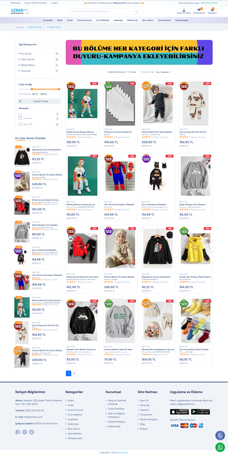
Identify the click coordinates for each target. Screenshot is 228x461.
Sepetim (144, 415)
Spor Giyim (147, 20)
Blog (142, 429)
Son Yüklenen (163, 72)
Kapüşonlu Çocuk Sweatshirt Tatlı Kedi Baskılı (46, 151)
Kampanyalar (181, 20)
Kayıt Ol (144, 406)
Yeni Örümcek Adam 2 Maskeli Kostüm (47, 276)
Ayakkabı (118, 20)
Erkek (70, 20)
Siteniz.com (122, 458)
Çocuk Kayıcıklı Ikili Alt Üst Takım (45, 327)
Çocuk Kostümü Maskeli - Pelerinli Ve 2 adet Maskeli (45, 251)
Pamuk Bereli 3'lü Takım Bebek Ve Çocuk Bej (47, 176)
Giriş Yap (145, 410)
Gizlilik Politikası (116, 427)
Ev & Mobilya (102, 20)
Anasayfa (48, 20)
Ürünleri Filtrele (41, 101)
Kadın (60, 20)
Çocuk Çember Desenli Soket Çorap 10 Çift (194, 355)
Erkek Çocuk (55, 27)
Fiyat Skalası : (25, 94)
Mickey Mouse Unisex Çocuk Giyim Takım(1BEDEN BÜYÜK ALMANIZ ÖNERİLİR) (46, 302)
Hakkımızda (15, 3)
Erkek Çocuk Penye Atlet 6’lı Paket (118, 133)
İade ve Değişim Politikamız (116, 421)
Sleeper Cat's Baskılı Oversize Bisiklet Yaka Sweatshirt (81, 355)
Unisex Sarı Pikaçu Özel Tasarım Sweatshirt (195, 281)
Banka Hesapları (149, 425)
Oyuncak (40, 71)
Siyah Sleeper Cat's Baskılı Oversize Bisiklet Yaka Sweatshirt (45, 226)
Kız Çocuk (40, 53)
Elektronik (132, 20)
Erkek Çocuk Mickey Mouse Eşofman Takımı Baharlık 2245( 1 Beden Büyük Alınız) (82, 133)
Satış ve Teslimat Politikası (36, 3)
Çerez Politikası (116, 414)
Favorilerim (146, 420)
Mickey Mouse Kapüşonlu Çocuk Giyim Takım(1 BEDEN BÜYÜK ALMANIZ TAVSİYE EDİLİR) (158, 355)
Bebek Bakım (40, 65)
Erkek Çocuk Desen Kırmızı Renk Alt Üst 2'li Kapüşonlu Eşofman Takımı (45, 201)
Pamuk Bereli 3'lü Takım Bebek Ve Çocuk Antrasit (47, 352)
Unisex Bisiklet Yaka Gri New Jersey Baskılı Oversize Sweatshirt (118, 355)
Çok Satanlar (164, 20)
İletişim (55, 3)
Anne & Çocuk (84, 20)
